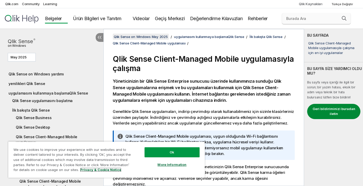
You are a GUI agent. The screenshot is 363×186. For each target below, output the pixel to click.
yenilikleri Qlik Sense (27, 83)
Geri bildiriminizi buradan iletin (334, 111)
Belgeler (53, 18)
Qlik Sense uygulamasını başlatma (42, 100)
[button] (344, 18)
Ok (172, 152)
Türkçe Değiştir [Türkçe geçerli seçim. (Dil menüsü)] (342, 4)
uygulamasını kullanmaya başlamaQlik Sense (48, 93)
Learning (50, 4)
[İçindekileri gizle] (99, 37)
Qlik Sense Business (33, 117)
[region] (106, 159)
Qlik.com (11, 4)
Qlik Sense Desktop (33, 127)
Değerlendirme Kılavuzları (216, 18)
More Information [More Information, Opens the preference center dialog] (171, 164)
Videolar (141, 18)
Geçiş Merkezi (170, 18)
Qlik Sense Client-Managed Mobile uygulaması (46, 139)
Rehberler (258, 18)
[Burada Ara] (316, 18)
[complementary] (333, 107)
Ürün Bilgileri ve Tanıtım (97, 18)
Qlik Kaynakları (310, 4)
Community (31, 4)
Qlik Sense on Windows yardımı (36, 74)
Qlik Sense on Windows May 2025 (141, 37)
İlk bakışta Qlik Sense (31, 110)
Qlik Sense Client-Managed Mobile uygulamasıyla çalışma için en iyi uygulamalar (331, 48)
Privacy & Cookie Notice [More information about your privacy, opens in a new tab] (100, 170)
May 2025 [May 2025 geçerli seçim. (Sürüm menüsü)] (19, 57)
